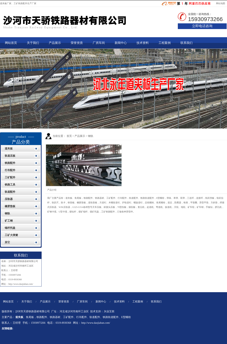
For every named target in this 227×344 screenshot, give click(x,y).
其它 (7, 242)
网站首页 (11, 42)
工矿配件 (10, 177)
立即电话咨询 (202, 26)
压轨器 (9, 199)
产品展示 (55, 42)
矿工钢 (9, 220)
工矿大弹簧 (11, 235)
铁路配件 (10, 163)
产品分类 (21, 138)
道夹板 (3, 3)
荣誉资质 (77, 42)
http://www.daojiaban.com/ (21, 284)
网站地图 (220, 3)
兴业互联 (109, 311)
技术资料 (143, 42)
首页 (69, 136)
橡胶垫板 (10, 206)
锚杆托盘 (10, 227)
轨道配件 (10, 191)
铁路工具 (10, 184)
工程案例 (165, 42)
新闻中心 (121, 42)
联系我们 (186, 42)
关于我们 (33, 42)
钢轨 (90, 136)
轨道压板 (10, 155)
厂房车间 (99, 42)
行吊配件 (10, 170)
